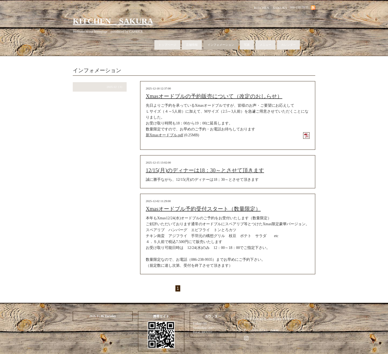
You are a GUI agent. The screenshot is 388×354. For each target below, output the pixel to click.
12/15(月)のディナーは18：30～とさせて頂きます (205, 170)
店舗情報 (192, 44)
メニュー (265, 44)
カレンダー (288, 44)
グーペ (263, 329)
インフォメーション (220, 44)
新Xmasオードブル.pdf (164, 135)
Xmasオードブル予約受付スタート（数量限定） (203, 209)
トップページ (167, 44)
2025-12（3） (115, 86)
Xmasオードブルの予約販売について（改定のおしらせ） (214, 96)
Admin (274, 329)
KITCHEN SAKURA (113, 20)
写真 (247, 44)
